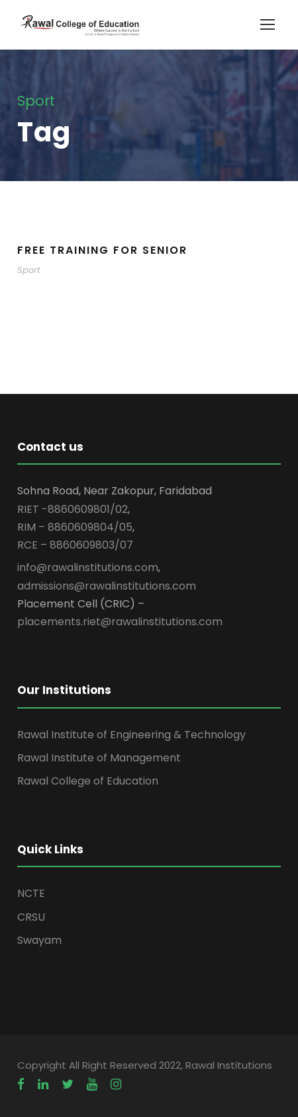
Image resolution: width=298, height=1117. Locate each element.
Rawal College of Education (87, 781)
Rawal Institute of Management (99, 757)
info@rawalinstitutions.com (87, 567)
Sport (28, 270)
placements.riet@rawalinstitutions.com (120, 621)
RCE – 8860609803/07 (75, 545)
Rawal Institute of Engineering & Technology (131, 734)
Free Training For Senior (102, 250)
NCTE (31, 893)
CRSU (31, 917)
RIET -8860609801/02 (72, 509)
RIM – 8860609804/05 (74, 527)
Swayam (39, 940)
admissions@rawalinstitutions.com (106, 586)
